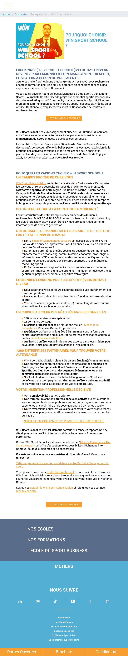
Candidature (106, 651)
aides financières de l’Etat (46, 338)
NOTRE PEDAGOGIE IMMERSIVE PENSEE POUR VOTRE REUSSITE (64, 421)
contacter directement (60, 472)
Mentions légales (64, 622)
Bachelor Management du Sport (51, 240)
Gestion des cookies (64, 631)
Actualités (21, 14)
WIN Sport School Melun (31, 183)
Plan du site (64, 617)
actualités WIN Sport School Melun (51, 487)
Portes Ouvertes (21, 651)
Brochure (64, 651)
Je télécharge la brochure (64, 118)
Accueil (6, 14)
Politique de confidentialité (64, 626)
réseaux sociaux (26, 491)
